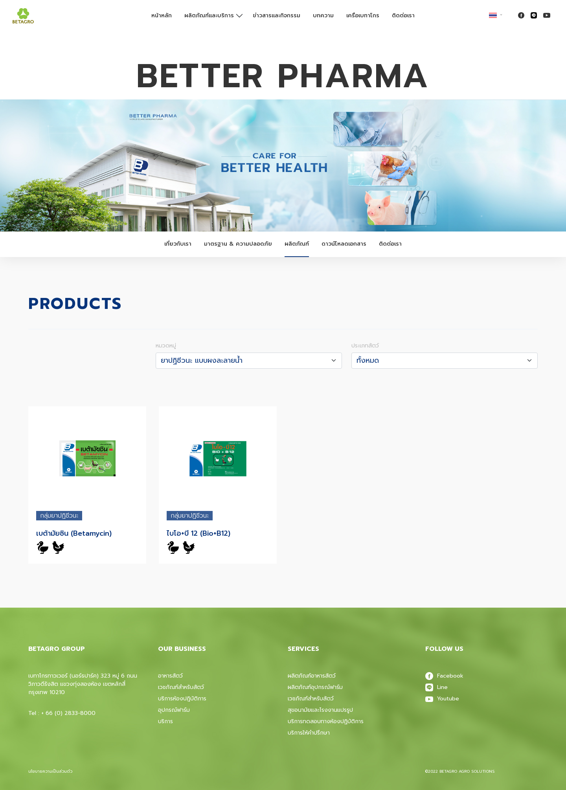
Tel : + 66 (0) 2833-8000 (62, 713)
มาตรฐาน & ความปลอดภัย (238, 244)
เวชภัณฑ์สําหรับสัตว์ (311, 698)
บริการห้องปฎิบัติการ (182, 698)
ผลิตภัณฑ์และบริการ (209, 15)
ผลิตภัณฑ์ (297, 244)
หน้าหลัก (161, 15)
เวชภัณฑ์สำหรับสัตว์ (181, 687)
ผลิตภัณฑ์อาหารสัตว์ (312, 676)
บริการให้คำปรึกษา (309, 733)
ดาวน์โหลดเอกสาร (344, 244)
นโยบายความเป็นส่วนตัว (50, 771)
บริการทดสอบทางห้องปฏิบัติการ (326, 721)
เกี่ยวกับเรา (177, 244)
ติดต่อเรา (403, 15)
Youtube (442, 698)
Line (436, 687)
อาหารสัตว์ (170, 676)
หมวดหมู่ (166, 346)
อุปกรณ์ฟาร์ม (174, 710)
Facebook (444, 676)
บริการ (165, 721)
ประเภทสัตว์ (365, 346)
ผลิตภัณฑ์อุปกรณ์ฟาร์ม (315, 687)
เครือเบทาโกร (362, 15)
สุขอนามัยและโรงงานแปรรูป (320, 710)
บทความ (323, 15)
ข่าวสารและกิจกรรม (276, 15)
